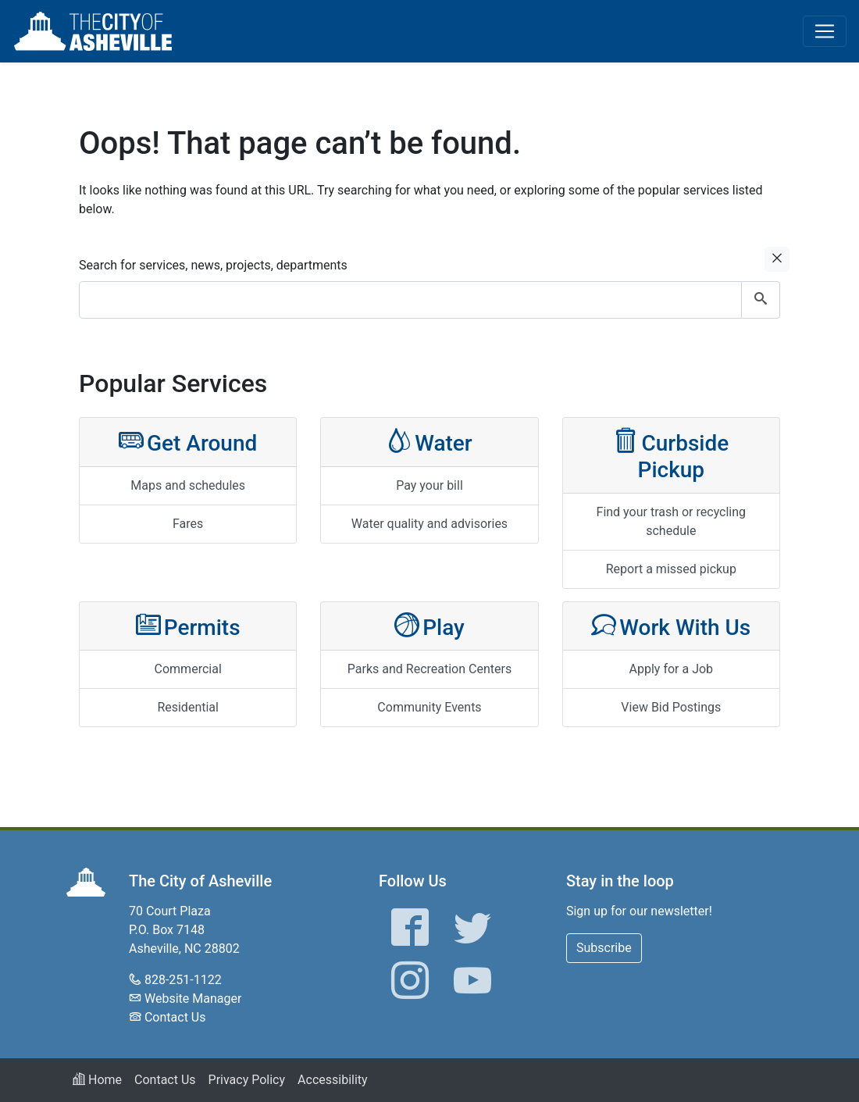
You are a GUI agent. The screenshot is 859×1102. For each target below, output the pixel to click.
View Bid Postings (671, 707)
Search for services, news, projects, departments (213, 265)
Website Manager (192, 998)
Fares (188, 523)
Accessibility (333, 1079)
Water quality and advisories (429, 523)
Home (97, 1079)
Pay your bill (429, 485)
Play (429, 626)
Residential (188, 707)
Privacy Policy (247, 1079)
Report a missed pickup (671, 569)
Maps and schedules (187, 485)
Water (429, 441)
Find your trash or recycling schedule (672, 521)
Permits (188, 626)
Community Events (429, 707)
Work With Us (670, 626)
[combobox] (429, 300)
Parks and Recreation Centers (429, 669)
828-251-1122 (183, 979)
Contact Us (175, 1017)
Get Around (188, 441)
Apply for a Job (671, 669)
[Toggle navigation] (825, 31)
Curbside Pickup (671, 455)
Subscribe (604, 947)
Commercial (188, 669)
